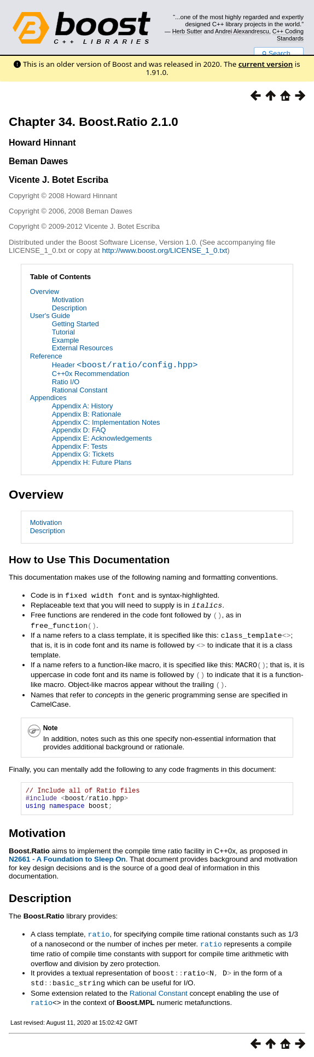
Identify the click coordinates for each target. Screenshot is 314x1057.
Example (65, 340)
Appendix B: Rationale (86, 414)
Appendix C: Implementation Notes (106, 422)
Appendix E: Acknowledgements (102, 438)
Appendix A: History (82, 406)
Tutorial (63, 332)
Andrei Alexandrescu (242, 31)
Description (69, 308)
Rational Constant (80, 390)
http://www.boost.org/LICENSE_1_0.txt (164, 250)
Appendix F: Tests (79, 446)
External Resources (82, 348)
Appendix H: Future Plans (92, 462)
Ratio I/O (66, 382)
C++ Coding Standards (288, 34)
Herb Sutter (187, 31)
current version (266, 64)
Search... (278, 53)
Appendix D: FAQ (79, 430)
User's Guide (50, 315)
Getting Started (75, 324)
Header (125, 366)
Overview (44, 291)
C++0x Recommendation (91, 373)
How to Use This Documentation (89, 559)
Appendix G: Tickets (83, 454)
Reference (46, 356)
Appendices (48, 398)
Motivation (68, 300)
